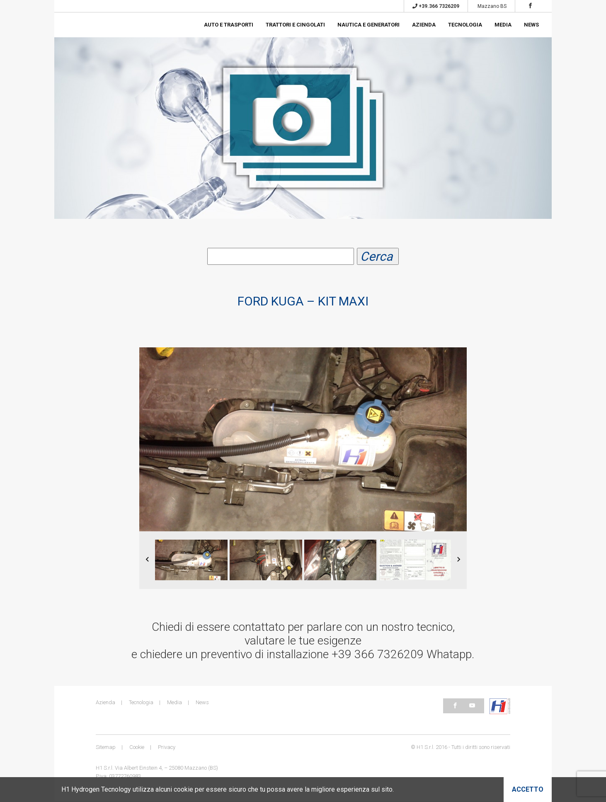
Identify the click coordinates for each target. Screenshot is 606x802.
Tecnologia (465, 25)
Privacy (166, 748)
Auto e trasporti (228, 25)
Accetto (527, 789)
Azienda (424, 25)
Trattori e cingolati (295, 25)
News (531, 25)
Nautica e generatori (368, 25)
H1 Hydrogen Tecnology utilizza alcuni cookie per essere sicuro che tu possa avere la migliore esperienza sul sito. (227, 789)
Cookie (136, 748)
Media (502, 25)
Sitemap (106, 748)
